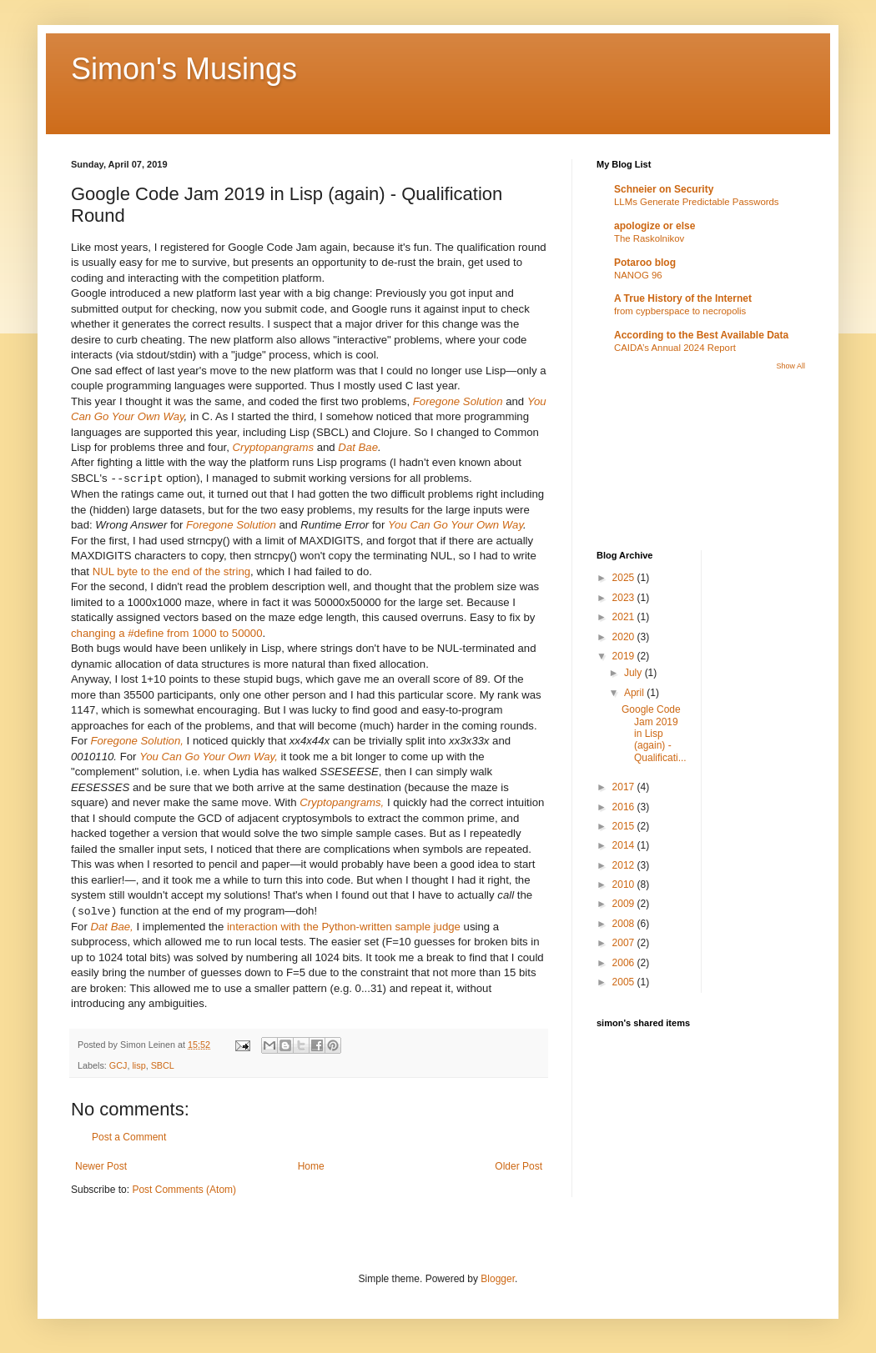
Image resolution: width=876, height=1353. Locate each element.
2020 (624, 637)
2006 (624, 963)
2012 (624, 865)
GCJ (118, 1065)
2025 (624, 578)
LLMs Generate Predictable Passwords (696, 202)
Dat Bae (358, 447)
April (635, 693)
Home (311, 1166)
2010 (624, 884)
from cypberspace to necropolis (680, 311)
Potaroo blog (645, 262)
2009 (624, 904)
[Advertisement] (672, 459)
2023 (624, 598)
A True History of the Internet (683, 298)
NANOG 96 (638, 275)
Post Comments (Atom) (184, 1189)
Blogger (498, 1279)
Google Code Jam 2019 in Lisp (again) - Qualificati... (654, 734)
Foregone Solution (458, 401)
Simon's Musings (184, 69)
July (634, 673)
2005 (624, 982)
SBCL (162, 1065)
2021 (624, 617)
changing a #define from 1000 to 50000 (167, 633)
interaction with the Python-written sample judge (344, 926)
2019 (624, 656)
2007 (624, 943)
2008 (624, 924)
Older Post (518, 1166)
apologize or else (654, 226)
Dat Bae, (111, 926)
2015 (624, 826)
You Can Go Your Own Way (455, 525)
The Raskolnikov (649, 238)
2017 (624, 787)
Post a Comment (129, 1137)
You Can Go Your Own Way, (208, 756)
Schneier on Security (663, 189)
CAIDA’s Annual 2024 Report (675, 348)
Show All (790, 366)
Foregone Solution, (136, 740)
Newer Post (101, 1166)
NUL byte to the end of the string (171, 571)
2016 (624, 807)
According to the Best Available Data (701, 335)
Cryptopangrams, (342, 802)
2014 (624, 845)
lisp (138, 1065)
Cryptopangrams (273, 447)
